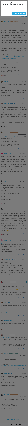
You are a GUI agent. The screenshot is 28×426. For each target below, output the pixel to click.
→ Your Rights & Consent (19, 13)
